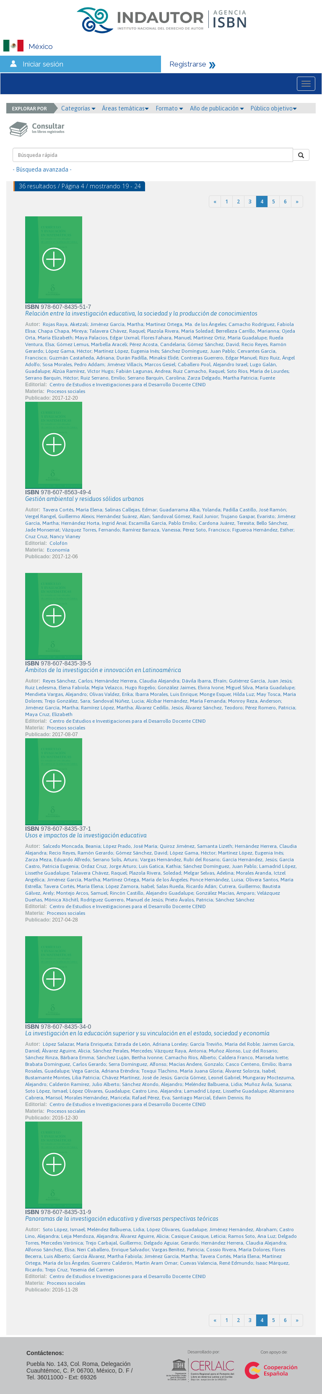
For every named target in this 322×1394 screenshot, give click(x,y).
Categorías (78, 108)
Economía (58, 550)
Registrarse (187, 64)
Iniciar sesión (43, 64)
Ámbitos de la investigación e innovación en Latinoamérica (103, 670)
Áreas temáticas (125, 108)
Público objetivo (273, 108)
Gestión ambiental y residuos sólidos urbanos (84, 498)
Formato (169, 108)
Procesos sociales (66, 391)
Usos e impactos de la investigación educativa (86, 835)
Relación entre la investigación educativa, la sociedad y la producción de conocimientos (141, 313)
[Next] (297, 201)
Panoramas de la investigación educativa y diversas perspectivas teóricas (121, 1218)
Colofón (58, 543)
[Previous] (215, 201)
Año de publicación (217, 108)
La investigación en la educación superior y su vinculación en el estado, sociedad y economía (147, 1033)
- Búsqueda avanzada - (42, 169)
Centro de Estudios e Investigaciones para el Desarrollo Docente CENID (127, 385)
